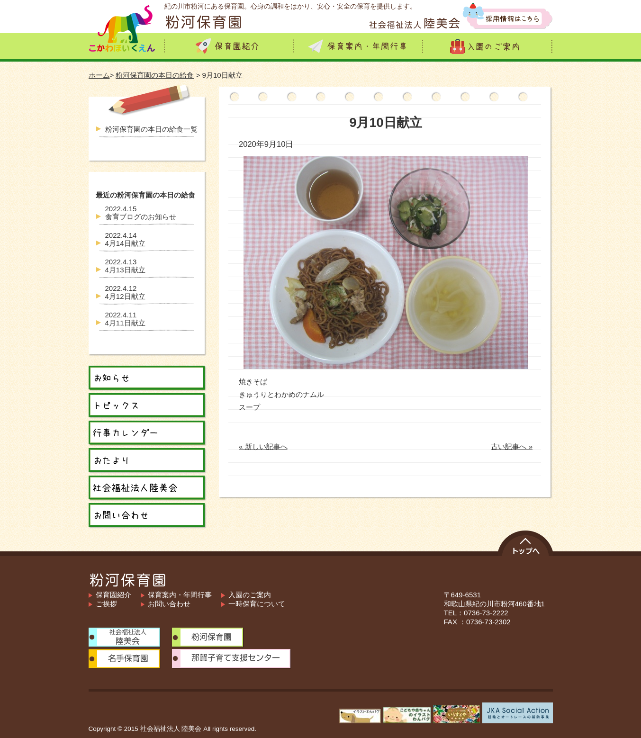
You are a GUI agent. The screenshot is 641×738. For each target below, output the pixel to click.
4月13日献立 (125, 266)
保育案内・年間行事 (180, 595)
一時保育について (256, 604)
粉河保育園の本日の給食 (155, 75)
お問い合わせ (169, 604)
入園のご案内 (249, 595)
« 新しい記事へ (263, 446)
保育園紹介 (113, 595)
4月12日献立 (125, 292)
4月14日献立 (125, 239)
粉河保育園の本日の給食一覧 (151, 129)
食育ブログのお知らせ (140, 213)
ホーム (99, 75)
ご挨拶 (106, 604)
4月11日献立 (125, 319)
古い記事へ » (512, 446)
